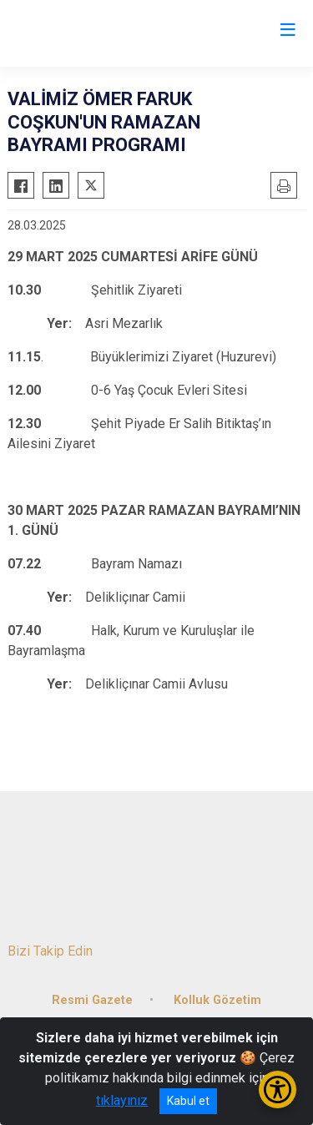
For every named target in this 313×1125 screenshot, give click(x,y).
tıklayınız (122, 1100)
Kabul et (188, 1100)
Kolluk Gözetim (217, 1000)
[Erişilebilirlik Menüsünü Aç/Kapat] (277, 1089)
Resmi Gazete (92, 1000)
